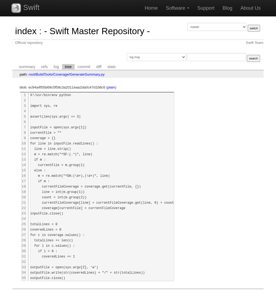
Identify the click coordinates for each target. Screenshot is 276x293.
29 (24, 246)
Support (206, 8)
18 (24, 187)
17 (24, 181)
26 (24, 230)
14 (24, 165)
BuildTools (44, 74)
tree (68, 67)
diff (98, 67)
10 (24, 144)
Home (151, 8)
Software (177, 8)
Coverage (61, 74)
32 (24, 262)
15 (24, 170)
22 (24, 208)
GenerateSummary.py (87, 74)
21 (24, 203)
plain (111, 87)
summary (27, 67)
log (56, 67)
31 (24, 257)
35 (24, 278)
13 (24, 160)
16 (24, 176)
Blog (227, 8)
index (26, 31)
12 (24, 154)
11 (24, 149)
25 (24, 224)
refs (44, 67)
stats (111, 67)
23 (24, 213)
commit (84, 67)
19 (24, 192)
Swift (25, 8)
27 (24, 235)
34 (24, 273)
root (32, 74)
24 (24, 219)
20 (24, 197)
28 (24, 240)
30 (24, 251)
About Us (250, 8)
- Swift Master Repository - (97, 31)
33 (24, 267)
